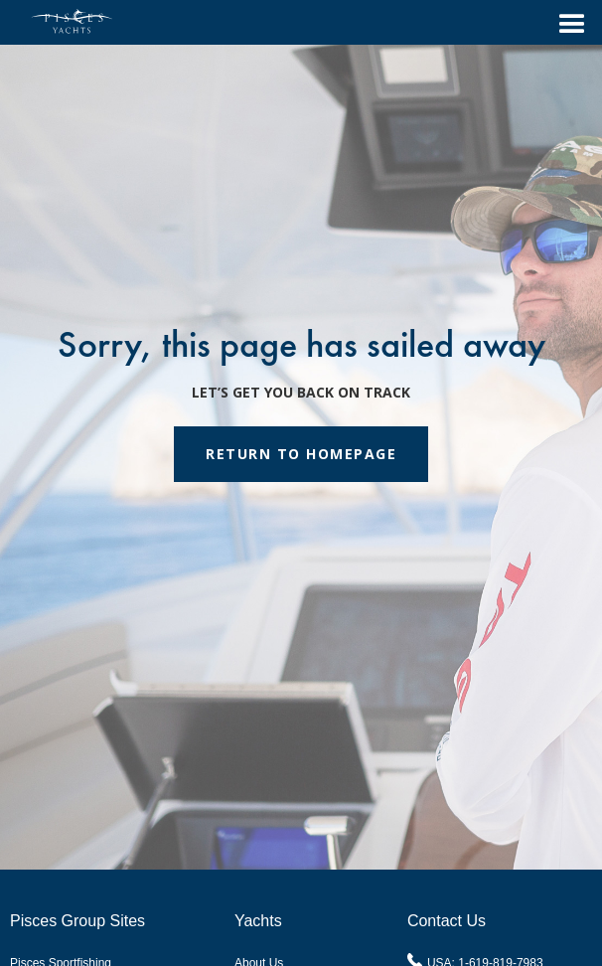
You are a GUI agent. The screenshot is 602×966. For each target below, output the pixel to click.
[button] (563, 22)
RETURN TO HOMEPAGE (301, 453)
